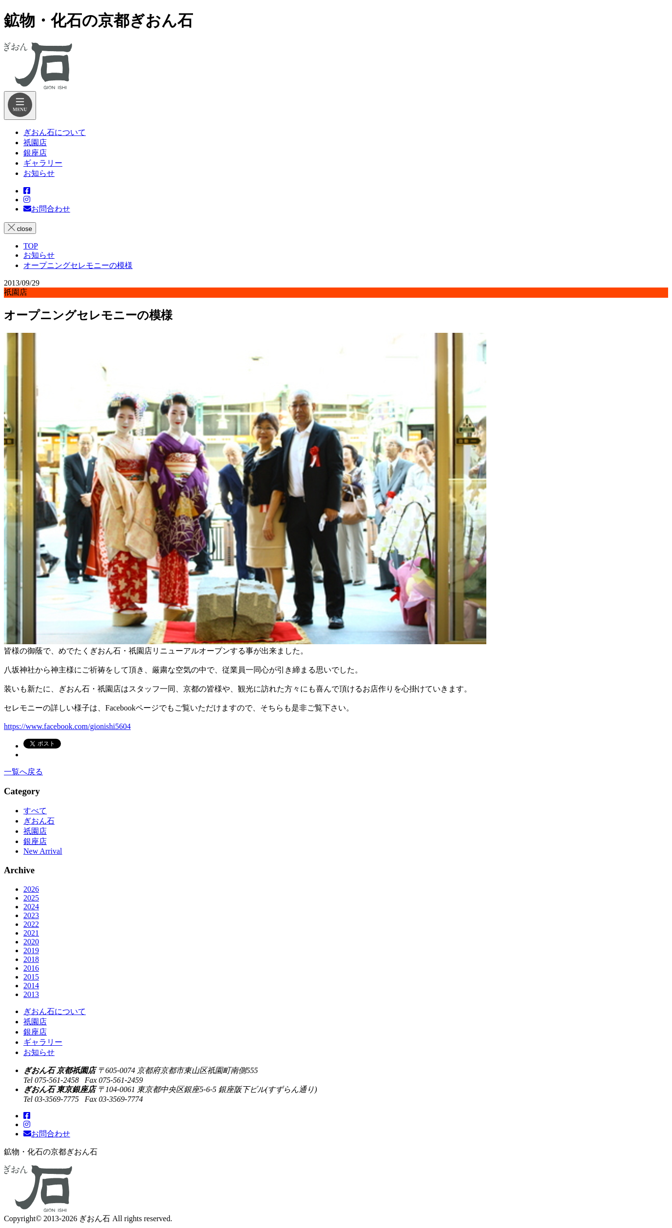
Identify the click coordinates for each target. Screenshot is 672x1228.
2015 (31, 977)
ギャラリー (42, 1042)
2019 (31, 950)
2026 (31, 889)
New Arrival (42, 851)
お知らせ (39, 1052)
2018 (31, 959)
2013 (31, 994)
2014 (31, 985)
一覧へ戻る (23, 772)
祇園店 (35, 831)
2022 (31, 924)
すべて (35, 810)
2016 (31, 968)
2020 (31, 942)
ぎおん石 (39, 821)
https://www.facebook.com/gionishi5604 (67, 726)
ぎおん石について (54, 1011)
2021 (31, 933)
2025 (31, 898)
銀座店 (35, 841)
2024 (31, 906)
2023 (31, 915)
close (20, 228)
